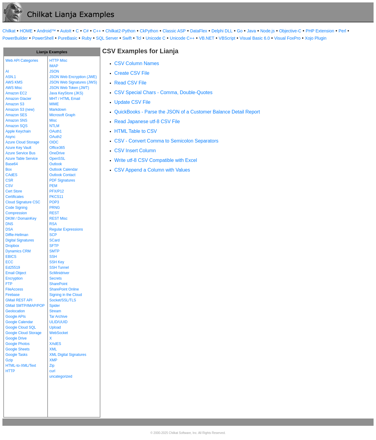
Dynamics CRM (18, 251)
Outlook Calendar (63, 169)
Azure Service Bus (20, 153)
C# (86, 30)
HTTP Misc (58, 60)
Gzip (9, 360)
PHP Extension (320, 30)
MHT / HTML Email (64, 99)
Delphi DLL (221, 30)
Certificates (14, 197)
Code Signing (16, 207)
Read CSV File (130, 82)
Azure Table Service (21, 158)
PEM (53, 186)
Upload (55, 327)
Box (8, 169)
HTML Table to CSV (135, 131)
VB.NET (206, 38)
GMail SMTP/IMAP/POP (25, 306)
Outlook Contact (62, 175)
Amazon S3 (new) (19, 109)
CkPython (149, 30)
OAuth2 (55, 137)
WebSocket (58, 333)
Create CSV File (131, 73)
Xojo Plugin (316, 38)
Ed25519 (12, 267)
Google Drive (16, 338)
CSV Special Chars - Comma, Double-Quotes (163, 92)
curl (52, 371)
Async (10, 137)
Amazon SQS (16, 126)
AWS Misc (13, 88)
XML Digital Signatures (67, 355)
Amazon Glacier (18, 99)
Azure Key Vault (18, 148)
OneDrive (57, 153)
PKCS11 (56, 197)
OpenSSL (57, 158)
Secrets (55, 278)
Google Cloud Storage (23, 333)
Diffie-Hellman (16, 235)
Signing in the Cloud (65, 295)
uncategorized (60, 376)
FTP (8, 284)
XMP (53, 360)
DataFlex (198, 30)
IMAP (53, 66)
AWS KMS (13, 82)
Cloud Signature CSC (22, 202)
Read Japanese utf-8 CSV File (147, 121)
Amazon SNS (16, 120)
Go (240, 30)
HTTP (10, 371)
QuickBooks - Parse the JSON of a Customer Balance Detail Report (187, 111)
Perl (342, 30)
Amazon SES (16, 115)
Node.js (267, 30)
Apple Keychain (18, 131)
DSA (9, 229)
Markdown (57, 109)
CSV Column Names (136, 63)
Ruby (87, 38)
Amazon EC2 (16, 93)
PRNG (54, 207)
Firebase (12, 295)
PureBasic (67, 38)
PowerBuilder (15, 38)
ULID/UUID (58, 322)
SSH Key (56, 262)
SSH (53, 256)
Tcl (138, 38)
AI (7, 71)
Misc (53, 120)
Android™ (46, 30)
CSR (9, 180)
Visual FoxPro (287, 38)
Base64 (11, 164)
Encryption (14, 278)
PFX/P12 (56, 191)
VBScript (227, 38)
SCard (54, 240)
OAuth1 (55, 131)
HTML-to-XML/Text (20, 365)
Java (251, 30)
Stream (55, 311)
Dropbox (12, 246)
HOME (26, 30)
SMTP (54, 251)
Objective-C (290, 30)
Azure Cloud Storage (22, 142)
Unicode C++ (182, 38)
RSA (53, 224)
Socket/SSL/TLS (62, 300)
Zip (52, 365)
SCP (53, 235)
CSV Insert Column (135, 150)
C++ (97, 30)
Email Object (15, 273)
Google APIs (15, 316)
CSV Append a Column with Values (152, 169)
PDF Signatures (62, 180)
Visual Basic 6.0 (255, 38)
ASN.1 (10, 77)
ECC (9, 262)
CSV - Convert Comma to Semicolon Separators (166, 140)
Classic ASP (174, 30)
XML (53, 349)
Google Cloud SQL (20, 327)
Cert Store (13, 191)
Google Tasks (16, 355)
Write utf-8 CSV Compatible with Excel (155, 160)
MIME (54, 104)
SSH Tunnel (59, 267)
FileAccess (14, 289)
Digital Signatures (19, 240)
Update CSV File (132, 102)
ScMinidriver (59, 273)
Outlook (55, 164)
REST (54, 213)
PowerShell (43, 38)
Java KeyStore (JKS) (66, 93)
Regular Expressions (66, 229)
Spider (54, 306)
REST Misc (58, 218)
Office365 (57, 148)
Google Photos (17, 344)
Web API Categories (21, 60)
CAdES (11, 175)
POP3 (54, 202)
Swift (127, 38)
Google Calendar (19, 322)
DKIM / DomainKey (20, 218)
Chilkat (8, 30)
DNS (9, 224)
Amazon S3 (14, 104)
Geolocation (15, 311)
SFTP (54, 246)
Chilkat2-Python (121, 30)
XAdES (55, 344)
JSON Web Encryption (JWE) (73, 77)
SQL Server (107, 38)
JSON (54, 71)
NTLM (54, 126)
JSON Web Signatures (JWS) (73, 82)
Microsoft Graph (62, 115)
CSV (9, 186)
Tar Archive (58, 316)
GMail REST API (18, 300)
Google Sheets (17, 349)
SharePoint (58, 284)
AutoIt (66, 30)
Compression (16, 213)
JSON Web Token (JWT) (69, 88)
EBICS (10, 256)
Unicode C (155, 38)
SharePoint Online (64, 289)
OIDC (54, 142)
